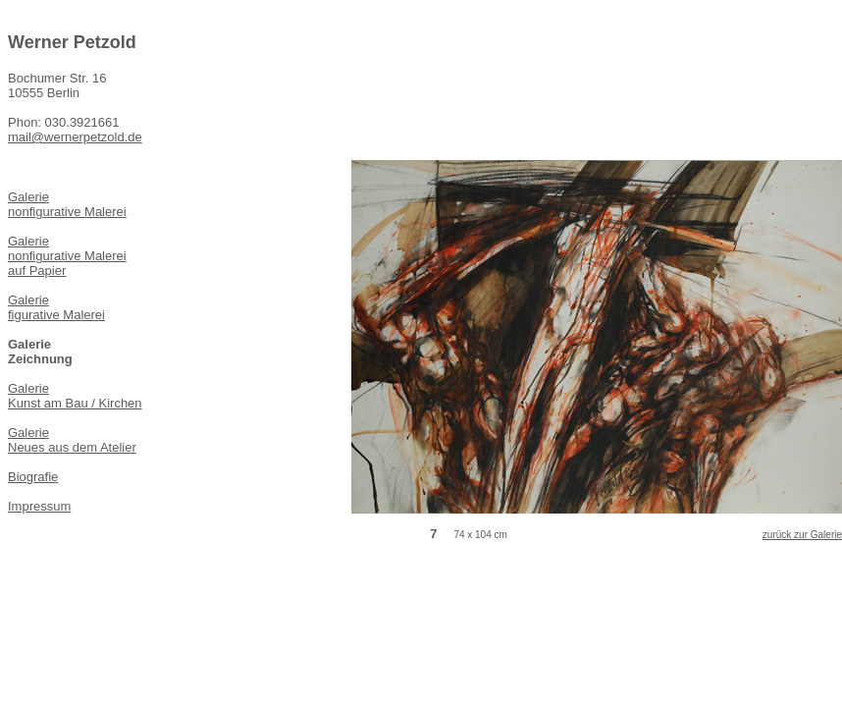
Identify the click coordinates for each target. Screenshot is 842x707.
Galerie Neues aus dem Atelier (72, 440)
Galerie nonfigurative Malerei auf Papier (67, 256)
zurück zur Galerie (802, 534)
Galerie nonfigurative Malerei (67, 204)
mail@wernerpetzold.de (75, 137)
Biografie (33, 476)
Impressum (39, 506)
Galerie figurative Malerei (56, 307)
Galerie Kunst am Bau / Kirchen (75, 395)
